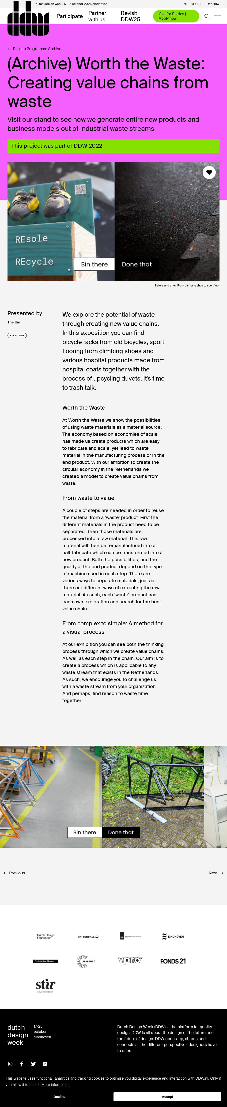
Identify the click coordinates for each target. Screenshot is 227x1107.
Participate (70, 16)
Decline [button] (59, 1097)
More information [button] (56, 1085)
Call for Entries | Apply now (172, 16)
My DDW (213, 4)
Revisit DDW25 (130, 16)
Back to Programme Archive (34, 49)
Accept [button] (167, 1097)
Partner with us (97, 16)
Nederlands (193, 4)
